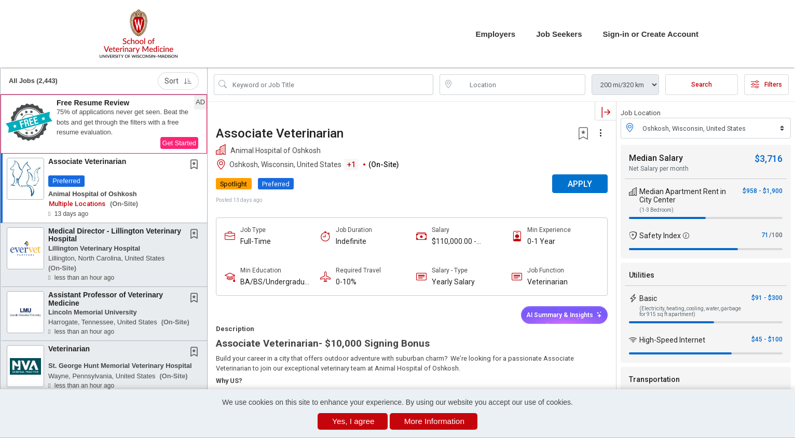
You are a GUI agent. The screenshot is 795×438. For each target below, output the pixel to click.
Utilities (641, 275)
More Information (434, 421)
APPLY (580, 184)
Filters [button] (766, 84)
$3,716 (769, 158)
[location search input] (519, 84)
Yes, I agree (353, 421)
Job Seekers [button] (559, 34)
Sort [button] (178, 81)
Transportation (654, 379)
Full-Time (255, 241)
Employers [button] (495, 34)
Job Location (641, 113)
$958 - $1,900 (763, 191)
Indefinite (351, 241)
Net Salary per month (659, 168)
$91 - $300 (767, 298)
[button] (104, 124)
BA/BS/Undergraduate (275, 282)
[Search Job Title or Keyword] (330, 84)
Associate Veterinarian (87, 161)
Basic (648, 298)
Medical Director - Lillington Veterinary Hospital (114, 235)
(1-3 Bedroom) (656, 210)
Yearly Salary (453, 282)
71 (765, 235)
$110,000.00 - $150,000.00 (454, 241)
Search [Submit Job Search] (701, 84)
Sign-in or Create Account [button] (650, 34)
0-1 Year (541, 241)
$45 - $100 (767, 339)
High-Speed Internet (672, 340)
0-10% (346, 282)
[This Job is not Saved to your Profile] (196, 165)
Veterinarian (69, 349)
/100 (776, 235)
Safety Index (660, 235)
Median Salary (656, 158)
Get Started (179, 143)
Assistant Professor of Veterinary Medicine (105, 299)
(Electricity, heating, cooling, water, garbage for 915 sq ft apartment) (690, 311)
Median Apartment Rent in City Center (682, 195)
